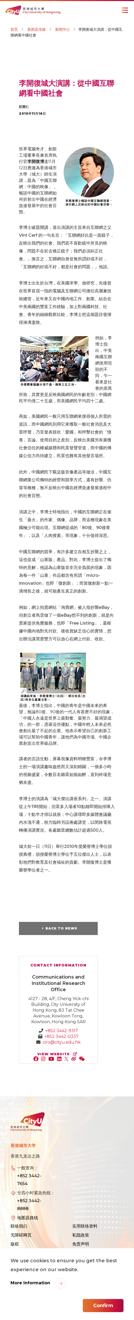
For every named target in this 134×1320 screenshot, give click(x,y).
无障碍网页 (21, 1235)
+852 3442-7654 (29, 1179)
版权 (15, 1244)
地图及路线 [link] (27, 1217)
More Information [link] (31, 1282)
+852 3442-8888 (29, 1204)
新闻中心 (62, 29)
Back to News (61, 928)
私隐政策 (80, 1235)
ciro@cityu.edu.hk (62, 1042)
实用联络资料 (84, 1226)
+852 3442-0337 (61, 1036)
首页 (14, 29)
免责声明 (80, 1244)
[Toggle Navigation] (125, 10)
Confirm (103, 1305)
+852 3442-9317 (61, 1030)
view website (58, 1054)
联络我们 (19, 1226)
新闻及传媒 (36, 29)
